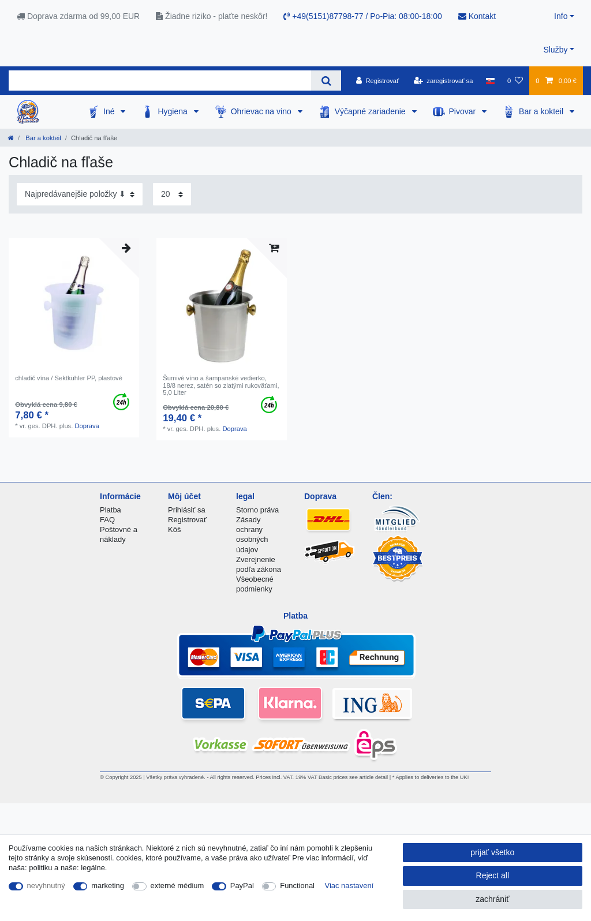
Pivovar (463, 111)
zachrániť (492, 899)
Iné (110, 111)
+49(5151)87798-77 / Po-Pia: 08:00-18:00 (362, 16)
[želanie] (515, 80)
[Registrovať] (378, 80)
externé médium (177, 885)
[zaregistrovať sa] (443, 80)
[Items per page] (172, 194)
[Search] (326, 80)
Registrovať (187, 519)
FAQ (107, 519)
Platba (110, 510)
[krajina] (490, 80)
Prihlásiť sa (186, 510)
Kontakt (477, 16)
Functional (297, 885)
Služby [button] (555, 49)
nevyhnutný (46, 885)
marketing (107, 885)
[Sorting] (80, 194)
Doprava (86, 425)
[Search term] (160, 80)
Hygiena (173, 111)
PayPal (242, 885)
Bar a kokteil (542, 111)
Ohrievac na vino (262, 111)
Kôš (174, 529)
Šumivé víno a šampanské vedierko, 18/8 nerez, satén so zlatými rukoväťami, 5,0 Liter (221, 385)
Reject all (493, 875)
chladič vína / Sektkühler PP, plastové (68, 378)
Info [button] (560, 16)
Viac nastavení (349, 885)
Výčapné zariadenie (371, 111)
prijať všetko (492, 852)
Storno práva (257, 510)
